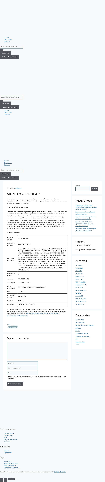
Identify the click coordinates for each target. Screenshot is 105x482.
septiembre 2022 (80, 285)
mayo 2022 (79, 287)
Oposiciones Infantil (82, 334)
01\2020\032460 (12, 326)
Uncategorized (80, 342)
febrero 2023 (79, 276)
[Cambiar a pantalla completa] (5, 479)
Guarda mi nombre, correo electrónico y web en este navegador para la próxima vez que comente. (37, 378)
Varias (77, 345)
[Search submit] (1, 50)
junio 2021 (78, 293)
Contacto (7, 41)
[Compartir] (9, 479)
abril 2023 (78, 271)
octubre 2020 (79, 304)
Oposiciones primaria (82, 336)
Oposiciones (8, 39)
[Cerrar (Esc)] (13, 479)
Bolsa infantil (79, 320)
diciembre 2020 (80, 299)
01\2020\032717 (12, 327)
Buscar (77, 186)
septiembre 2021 (80, 290)
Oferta (77, 331)
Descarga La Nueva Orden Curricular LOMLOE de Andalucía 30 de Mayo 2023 (86, 207)
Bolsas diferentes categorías (84, 325)
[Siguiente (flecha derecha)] (5, 481)
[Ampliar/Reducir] (1, 479)
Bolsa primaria (80, 322)
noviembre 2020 (80, 301)
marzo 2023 (79, 274)
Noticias (78, 328)
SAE (9, 324)
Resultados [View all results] (5, 53)
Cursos (6, 37)
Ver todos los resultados (9, 57)
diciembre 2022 (80, 282)
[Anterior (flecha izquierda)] (1, 481)
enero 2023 (79, 279)
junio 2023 (78, 265)
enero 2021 (79, 296)
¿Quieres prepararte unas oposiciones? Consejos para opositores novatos (84, 224)
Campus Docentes (60, 472)
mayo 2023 (79, 268)
